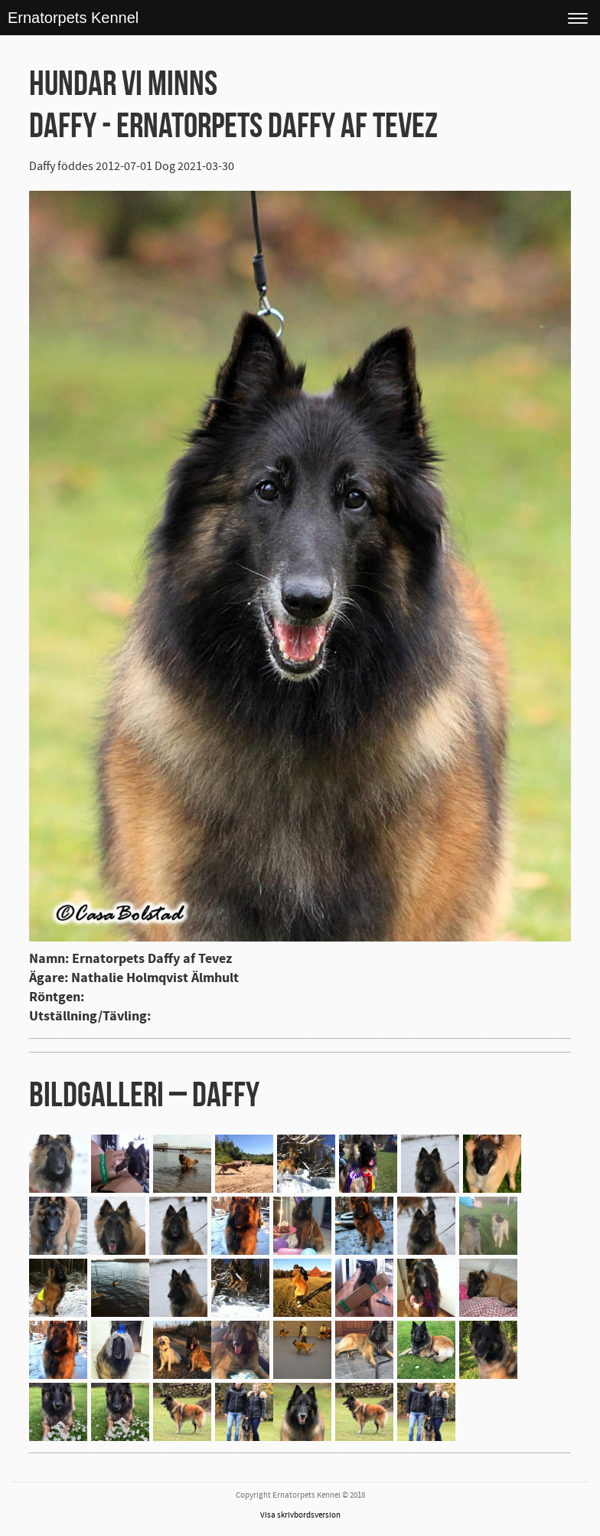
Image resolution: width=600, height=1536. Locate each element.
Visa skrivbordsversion (300, 1515)
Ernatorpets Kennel (73, 17)
